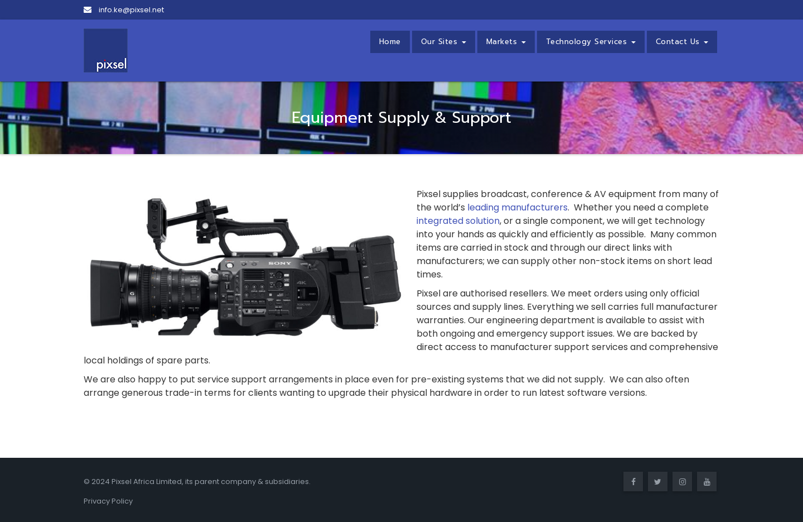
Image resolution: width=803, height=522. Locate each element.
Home (390, 41)
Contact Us (682, 41)
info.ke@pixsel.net (124, 9)
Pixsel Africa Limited (147, 481)
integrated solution (458, 220)
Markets (506, 41)
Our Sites (443, 41)
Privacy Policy (108, 501)
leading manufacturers (517, 207)
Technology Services (591, 41)
